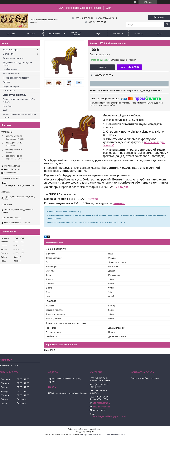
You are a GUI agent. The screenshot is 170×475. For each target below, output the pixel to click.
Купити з (129, 67)
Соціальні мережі (11, 86)
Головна (10, 34)
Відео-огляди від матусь (14, 95)
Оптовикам (54, 34)
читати (92, 198)
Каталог (31, 34)
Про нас (139, 34)
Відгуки (6, 82)
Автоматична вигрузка (13, 58)
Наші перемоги (10, 69)
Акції (97, 34)
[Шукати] (167, 24)
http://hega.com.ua (12, 166)
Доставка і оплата (76, 33)
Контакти (118, 34)
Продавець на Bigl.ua (85, 432)
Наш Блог (7, 106)
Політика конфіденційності (114, 434)
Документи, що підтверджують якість (17, 63)
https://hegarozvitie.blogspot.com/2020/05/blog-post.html (20, 185)
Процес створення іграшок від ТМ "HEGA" (19, 100)
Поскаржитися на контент (90, 434)
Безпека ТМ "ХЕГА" (10, 365)
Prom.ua (98, 429)
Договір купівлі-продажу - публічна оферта (19, 115)
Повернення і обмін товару (16, 78)
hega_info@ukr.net (12, 169)
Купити (102, 67)
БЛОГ (159, 34)
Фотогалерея (9, 90)
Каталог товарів (10, 49)
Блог (108, 8)
